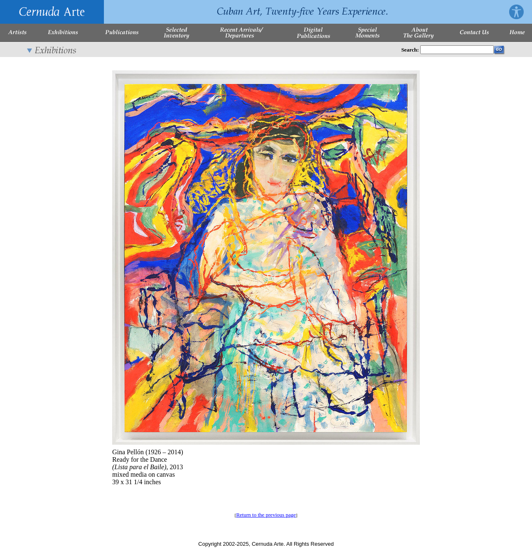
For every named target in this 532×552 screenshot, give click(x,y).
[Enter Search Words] (457, 49)
